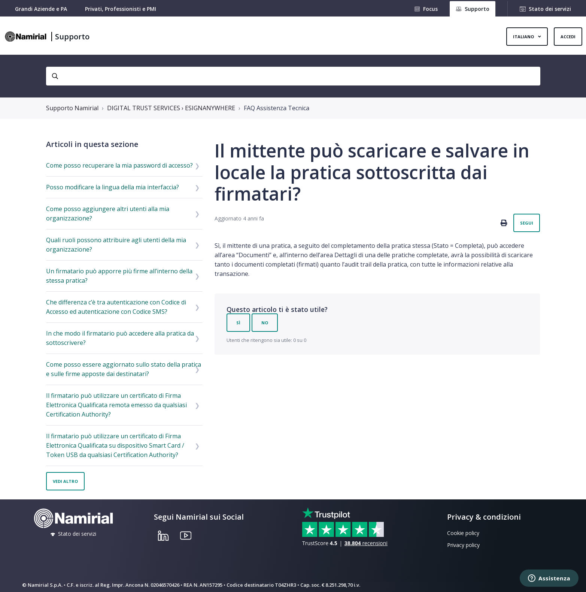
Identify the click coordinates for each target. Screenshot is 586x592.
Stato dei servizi (550, 8)
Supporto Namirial (72, 108)
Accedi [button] (568, 36)
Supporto (72, 36)
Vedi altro (65, 481)
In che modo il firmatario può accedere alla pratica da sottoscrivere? (120, 338)
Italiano (524, 36)
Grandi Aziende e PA (41, 8)
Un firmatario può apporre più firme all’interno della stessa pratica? (119, 276)
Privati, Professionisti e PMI (120, 8)
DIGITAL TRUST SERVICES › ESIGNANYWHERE (171, 108)
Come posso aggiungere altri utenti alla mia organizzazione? (107, 213)
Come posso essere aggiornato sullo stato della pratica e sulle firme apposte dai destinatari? (123, 369)
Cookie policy (463, 533)
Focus (430, 8)
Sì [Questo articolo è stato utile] (238, 322)
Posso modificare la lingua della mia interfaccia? (112, 187)
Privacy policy (463, 545)
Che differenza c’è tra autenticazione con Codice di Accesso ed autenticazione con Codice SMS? (116, 307)
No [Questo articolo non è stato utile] (264, 322)
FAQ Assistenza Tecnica (276, 108)
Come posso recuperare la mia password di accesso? (119, 165)
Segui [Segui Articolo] (526, 223)
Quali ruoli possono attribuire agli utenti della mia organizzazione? (116, 244)
